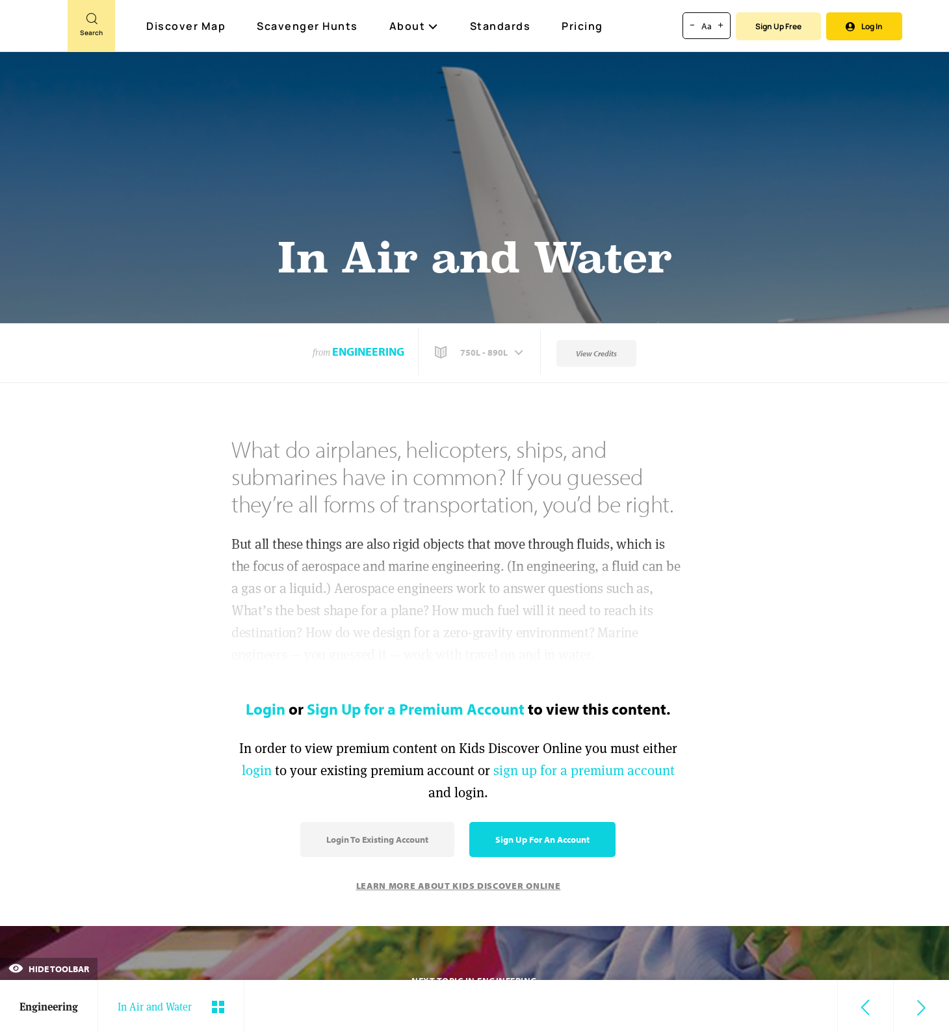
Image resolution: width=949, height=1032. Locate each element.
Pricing (582, 26)
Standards (500, 26)
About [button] (414, 26)
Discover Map (187, 26)
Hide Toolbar (48, 969)
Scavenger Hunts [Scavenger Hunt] (308, 27)
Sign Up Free (778, 26)
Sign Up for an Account (542, 839)
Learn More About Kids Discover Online (458, 886)
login (257, 770)
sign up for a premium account (584, 770)
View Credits (596, 353)
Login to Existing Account (377, 839)
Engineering (368, 351)
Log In (864, 26)
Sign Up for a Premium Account (416, 709)
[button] (480, 352)
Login (265, 709)
